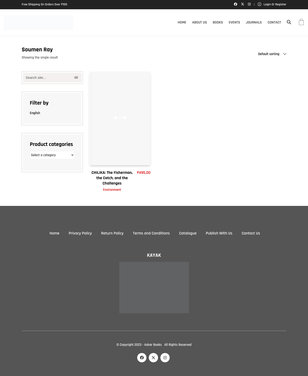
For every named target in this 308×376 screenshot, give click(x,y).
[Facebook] (141, 357)
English (35, 113)
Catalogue (188, 233)
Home (54, 233)
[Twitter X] (153, 357)
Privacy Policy (80, 233)
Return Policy (112, 233)
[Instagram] (165, 357)
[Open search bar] (289, 22)
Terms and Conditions (151, 233)
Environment (112, 190)
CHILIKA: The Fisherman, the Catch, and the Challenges (112, 178)
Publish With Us (219, 233)
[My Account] (272, 4)
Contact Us (251, 233)
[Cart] (301, 22)
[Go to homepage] (38, 22)
